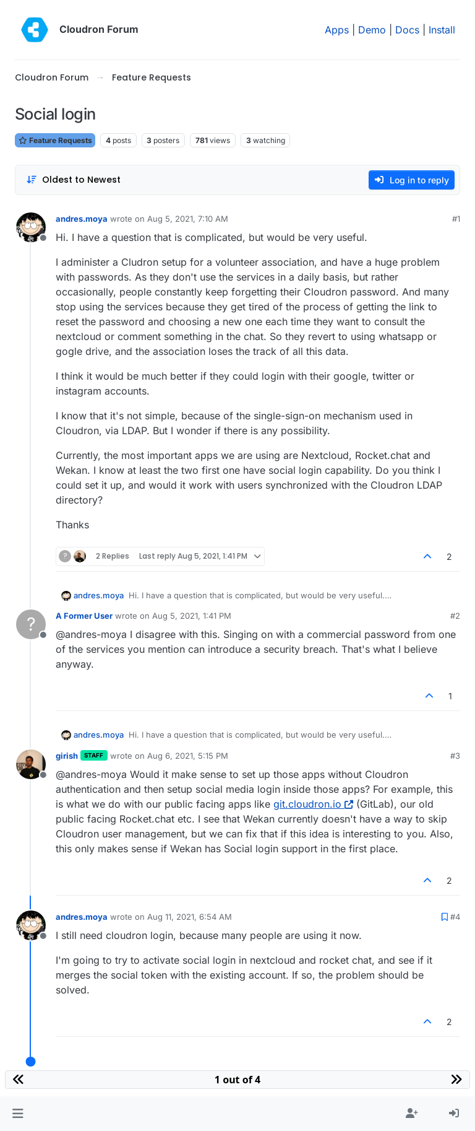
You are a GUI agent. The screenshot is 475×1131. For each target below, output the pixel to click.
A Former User (84, 616)
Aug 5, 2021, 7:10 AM (187, 219)
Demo (372, 30)
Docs (407, 30)
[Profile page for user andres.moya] (31, 227)
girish (67, 756)
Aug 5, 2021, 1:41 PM (191, 616)
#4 (455, 917)
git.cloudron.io (313, 804)
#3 (455, 756)
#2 (455, 616)
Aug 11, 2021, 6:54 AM (189, 917)
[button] (17, 1113)
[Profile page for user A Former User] (31, 624)
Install (442, 30)
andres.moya (82, 219)
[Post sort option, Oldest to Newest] (73, 180)
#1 (456, 219)
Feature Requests (55, 140)
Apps (337, 30)
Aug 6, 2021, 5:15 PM (187, 756)
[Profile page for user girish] (31, 764)
